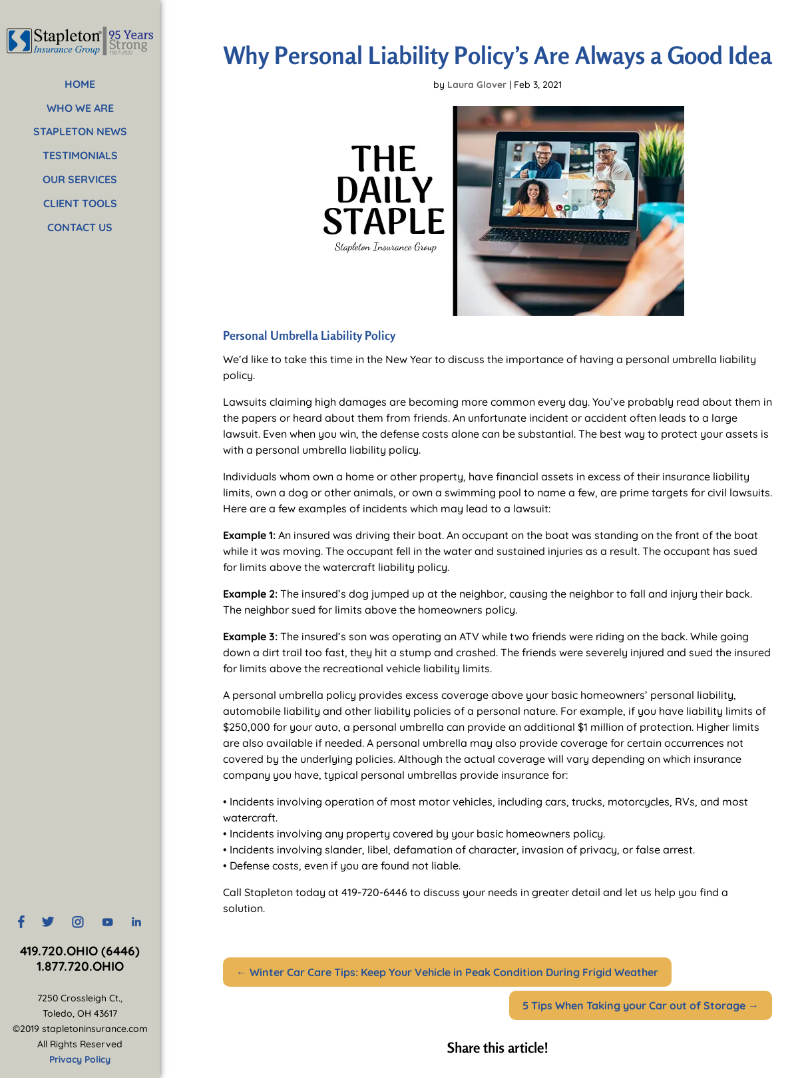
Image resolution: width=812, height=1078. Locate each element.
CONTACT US (79, 227)
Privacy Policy (79, 1059)
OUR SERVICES (80, 179)
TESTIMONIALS (80, 155)
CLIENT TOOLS (80, 203)
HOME (80, 84)
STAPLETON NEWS (80, 131)
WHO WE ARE (80, 108)
